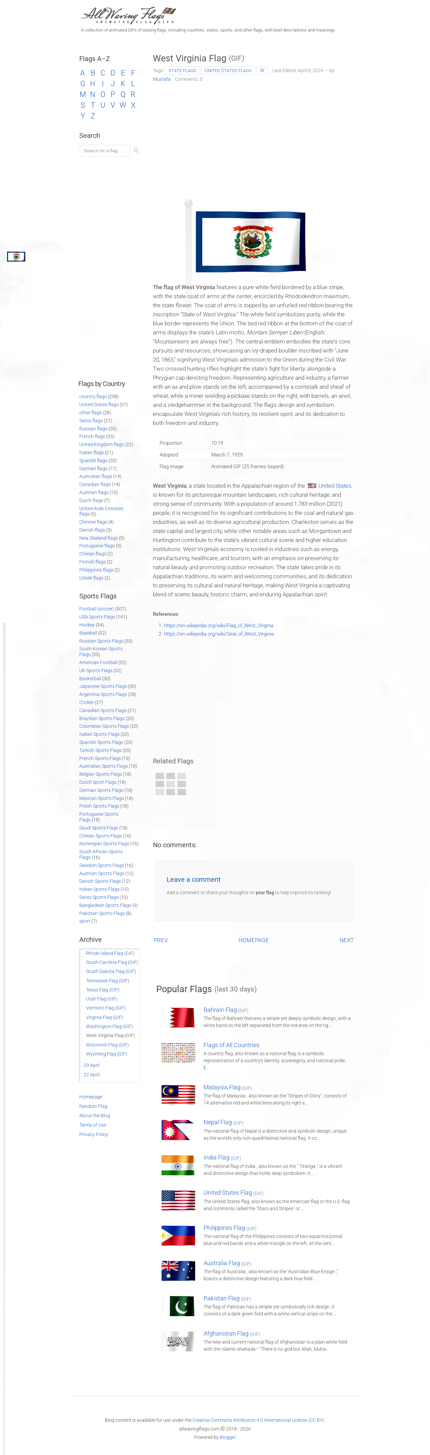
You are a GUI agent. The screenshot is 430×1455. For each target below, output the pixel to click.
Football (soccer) (96, 608)
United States (334, 485)
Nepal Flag (224, 1122)
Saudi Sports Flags (98, 827)
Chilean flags (92, 553)
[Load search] (106, 151)
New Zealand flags (98, 538)
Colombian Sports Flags (104, 726)
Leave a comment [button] (194, 879)
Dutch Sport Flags (98, 782)
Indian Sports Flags (99, 889)
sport (84, 921)
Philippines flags (96, 570)
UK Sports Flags (96, 670)
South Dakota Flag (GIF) (111, 971)
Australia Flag (228, 1263)
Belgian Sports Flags (100, 774)
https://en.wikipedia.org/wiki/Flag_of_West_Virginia (218, 626)
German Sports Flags (101, 790)
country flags (93, 396)
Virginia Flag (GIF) (104, 1017)
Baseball (88, 633)
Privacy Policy (93, 1134)
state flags (182, 70)
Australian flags (95, 476)
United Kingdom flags (101, 444)
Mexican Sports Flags (101, 798)
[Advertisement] (254, 138)
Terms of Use (92, 1125)
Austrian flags (94, 492)
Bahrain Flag (226, 1009)
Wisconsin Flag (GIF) (107, 1044)
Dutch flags (91, 500)
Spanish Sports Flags (101, 742)
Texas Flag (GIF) (103, 989)
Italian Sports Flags (99, 734)
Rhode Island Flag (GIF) (110, 953)
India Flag (222, 1157)
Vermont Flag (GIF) (106, 1008)
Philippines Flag (230, 1227)
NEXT (347, 940)
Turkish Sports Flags (100, 750)
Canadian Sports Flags (103, 710)
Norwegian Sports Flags (104, 843)
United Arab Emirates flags (101, 511)
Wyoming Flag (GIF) (106, 1054)
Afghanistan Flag (232, 1333)
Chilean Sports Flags (100, 836)
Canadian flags (95, 484)
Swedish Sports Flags (101, 865)
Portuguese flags (97, 545)
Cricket (86, 702)
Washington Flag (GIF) (109, 1026)
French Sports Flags (100, 758)
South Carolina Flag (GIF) (112, 962)
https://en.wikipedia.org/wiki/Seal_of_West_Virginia (219, 634)
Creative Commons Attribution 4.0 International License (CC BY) (258, 1420)
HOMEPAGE (254, 940)
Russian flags (93, 428)
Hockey (87, 625)
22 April (91, 1074)
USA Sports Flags (97, 616)
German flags (93, 468)
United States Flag (234, 1192)
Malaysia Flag (228, 1087)
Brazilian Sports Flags (102, 718)
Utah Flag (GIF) (102, 999)
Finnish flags (92, 561)
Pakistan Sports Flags (102, 913)
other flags (90, 412)
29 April (91, 1065)
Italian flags (91, 452)
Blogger (228, 1437)
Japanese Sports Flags (103, 686)
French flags (92, 436)
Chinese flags (93, 522)
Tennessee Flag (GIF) (107, 980)
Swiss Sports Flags (99, 897)
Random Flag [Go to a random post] (93, 1106)
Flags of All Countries (231, 1044)
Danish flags (92, 530)
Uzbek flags (91, 578)
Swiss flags (91, 420)
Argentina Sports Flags (103, 694)
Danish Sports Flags (100, 881)
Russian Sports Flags (101, 641)
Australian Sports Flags (103, 766)
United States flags (228, 70)
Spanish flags (93, 460)
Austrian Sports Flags (101, 873)
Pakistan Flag (227, 1298)
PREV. (161, 940)
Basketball (90, 678)
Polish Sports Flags (99, 806)
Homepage (90, 1096)
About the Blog (94, 1115)
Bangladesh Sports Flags (105, 905)
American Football (98, 662)
